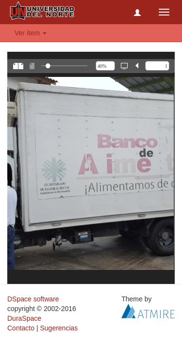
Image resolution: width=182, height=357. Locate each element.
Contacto (20, 328)
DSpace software (33, 299)
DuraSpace (24, 318)
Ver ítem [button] (31, 33)
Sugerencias (59, 328)
